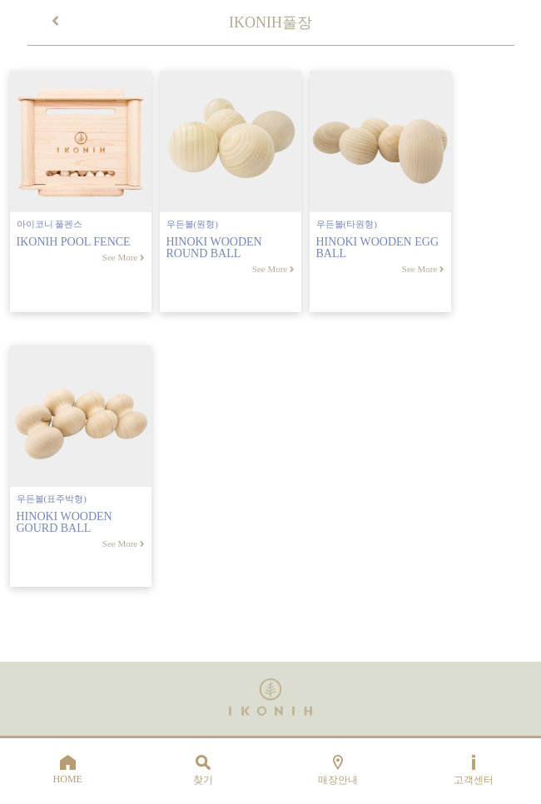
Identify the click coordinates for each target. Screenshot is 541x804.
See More (123, 257)
